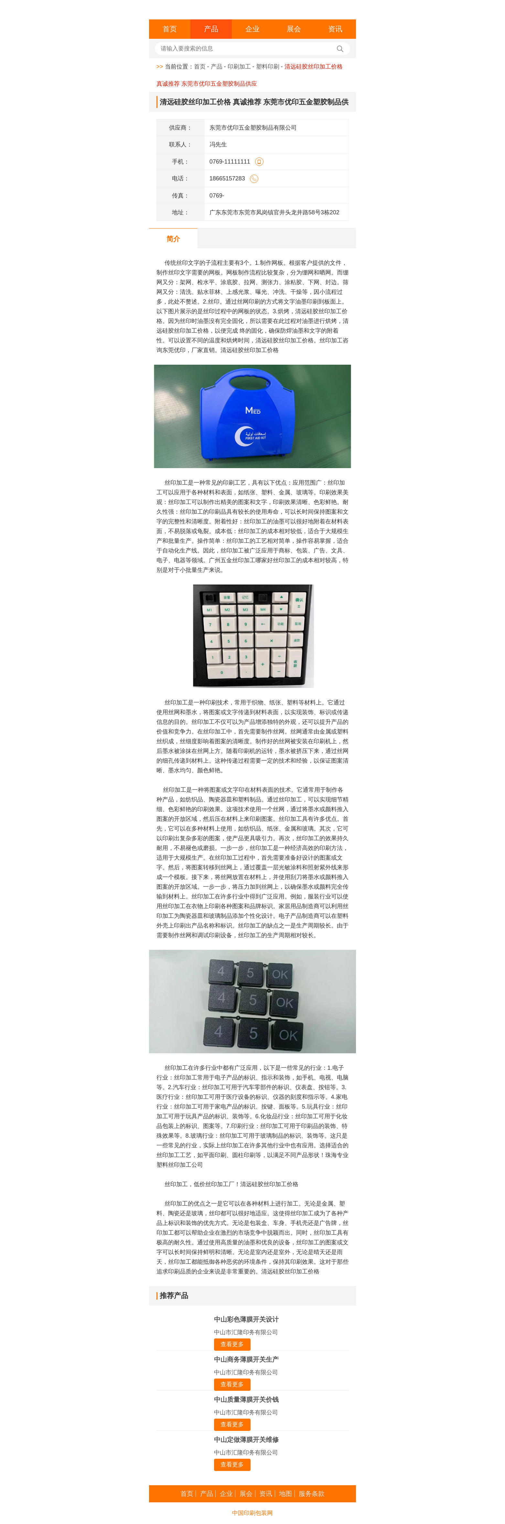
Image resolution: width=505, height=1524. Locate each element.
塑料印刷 (267, 66)
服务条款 (312, 1493)
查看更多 (232, 1344)
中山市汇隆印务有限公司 (246, 1332)
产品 (211, 29)
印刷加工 (239, 66)
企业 (252, 29)
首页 (170, 29)
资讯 (335, 29)
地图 (285, 1493)
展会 (294, 29)
